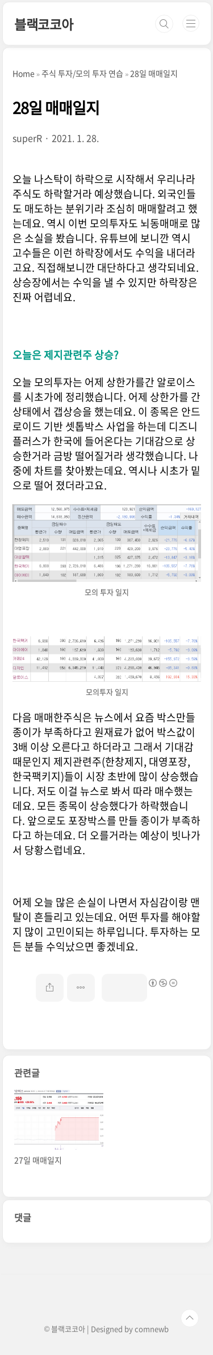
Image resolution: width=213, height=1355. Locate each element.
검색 (164, 23)
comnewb (152, 1328)
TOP (190, 1318)
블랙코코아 (43, 23)
